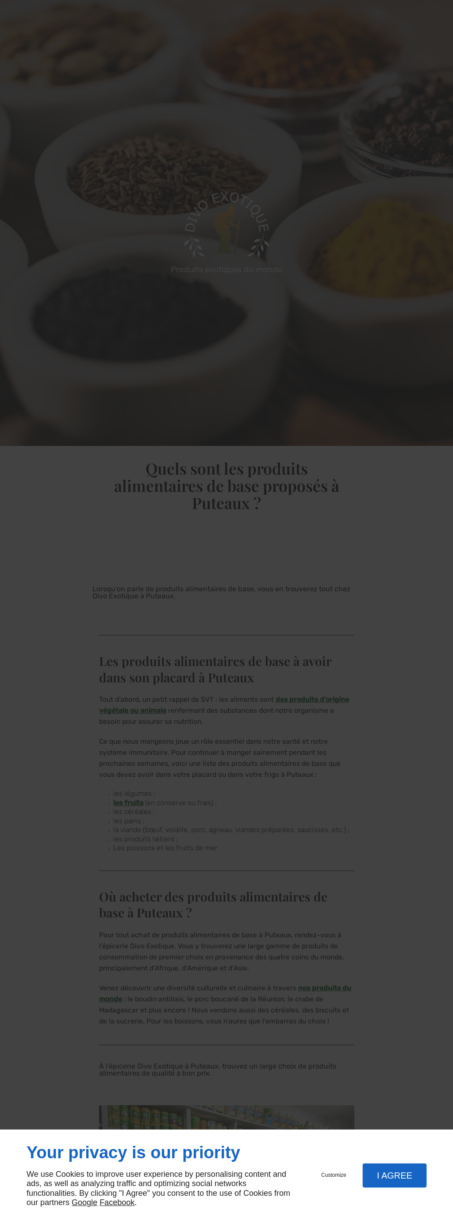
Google (84, 1202)
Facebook (117, 1202)
